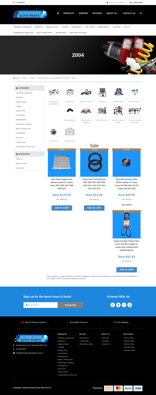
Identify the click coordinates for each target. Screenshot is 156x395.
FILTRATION (117, 27)
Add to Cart (62, 208)
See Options (127, 205)
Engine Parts (77, 27)
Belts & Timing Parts (44, 33)
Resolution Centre (86, 344)
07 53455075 (19, 2)
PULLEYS (127, 27)
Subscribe (70, 305)
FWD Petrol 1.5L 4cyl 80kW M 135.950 (53, 78)
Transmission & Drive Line (23, 33)
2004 (74, 78)
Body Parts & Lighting (78, 33)
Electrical (39, 27)
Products (68, 13)
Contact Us (129, 13)
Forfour (32, 78)
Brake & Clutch (52, 27)
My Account (84, 338)
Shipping (83, 13)
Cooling (65, 27)
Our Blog (105, 341)
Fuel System (89, 27)
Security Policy (129, 347)
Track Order (84, 341)
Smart (24, 78)
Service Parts (61, 33)
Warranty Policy (129, 350)
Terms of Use (129, 338)
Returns (97, 13)
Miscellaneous (103, 27)
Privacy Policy (129, 341)
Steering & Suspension (22, 27)
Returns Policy (21, 163)
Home (16, 78)
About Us (112, 13)
